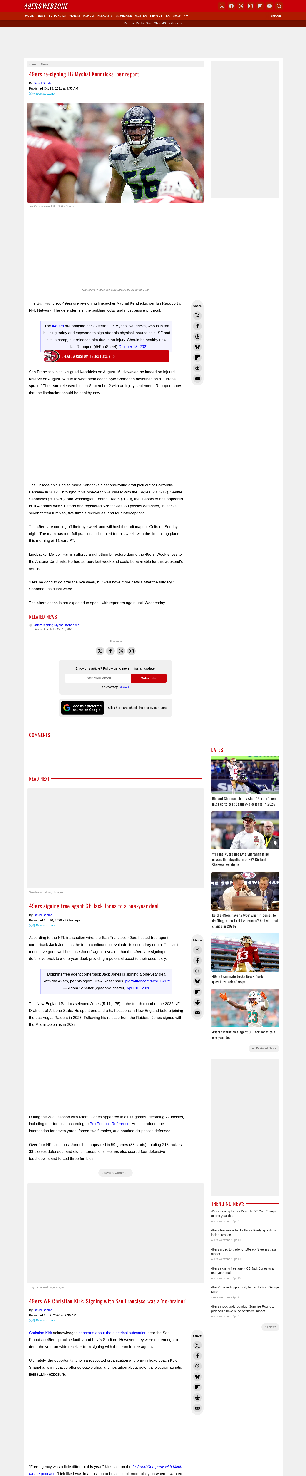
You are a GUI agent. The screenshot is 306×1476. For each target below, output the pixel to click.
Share (276, 15)
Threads (121, 648)
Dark (167, 800)
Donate (123, 905)
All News (270, 1327)
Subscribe (149, 678)
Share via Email (197, 378)
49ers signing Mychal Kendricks (57, 625)
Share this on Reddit (197, 368)
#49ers (58, 326)
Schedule (124, 15)
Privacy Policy (155, 905)
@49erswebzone (43, 93)
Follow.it (123, 687)
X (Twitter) (129, 837)
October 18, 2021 (133, 347)
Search (279, 6)
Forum (88, 15)
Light (158, 800)
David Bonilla (43, 83)
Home (29, 15)
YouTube (177, 837)
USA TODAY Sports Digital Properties (159, 821)
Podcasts (105, 15)
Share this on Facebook (197, 326)
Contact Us (137, 905)
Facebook (110, 648)
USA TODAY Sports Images (177, 898)
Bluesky (167, 837)
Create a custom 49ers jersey (88, 356)
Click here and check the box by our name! (138, 708)
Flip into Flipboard (197, 357)
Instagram (131, 648)
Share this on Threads (197, 336)
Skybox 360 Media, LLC (170, 816)
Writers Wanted (153, 874)
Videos (74, 15)
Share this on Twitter (197, 315)
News (41, 15)
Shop (177, 15)
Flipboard (260, 6)
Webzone (45, 5)
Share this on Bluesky (197, 347)
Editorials (57, 15)
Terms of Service (176, 905)
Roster (141, 15)
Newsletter (160, 15)
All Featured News (264, 1048)
